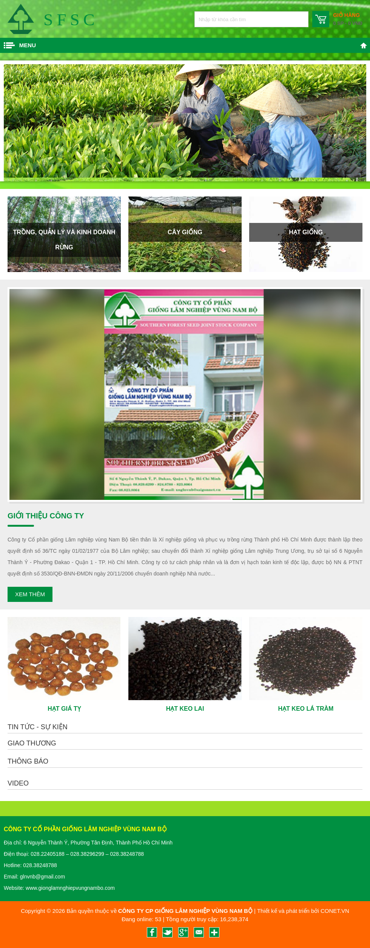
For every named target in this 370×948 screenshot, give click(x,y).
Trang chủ (363, 45)
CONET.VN (335, 911)
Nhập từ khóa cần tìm (298, 19)
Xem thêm (30, 594)
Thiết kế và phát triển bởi (288, 911)
